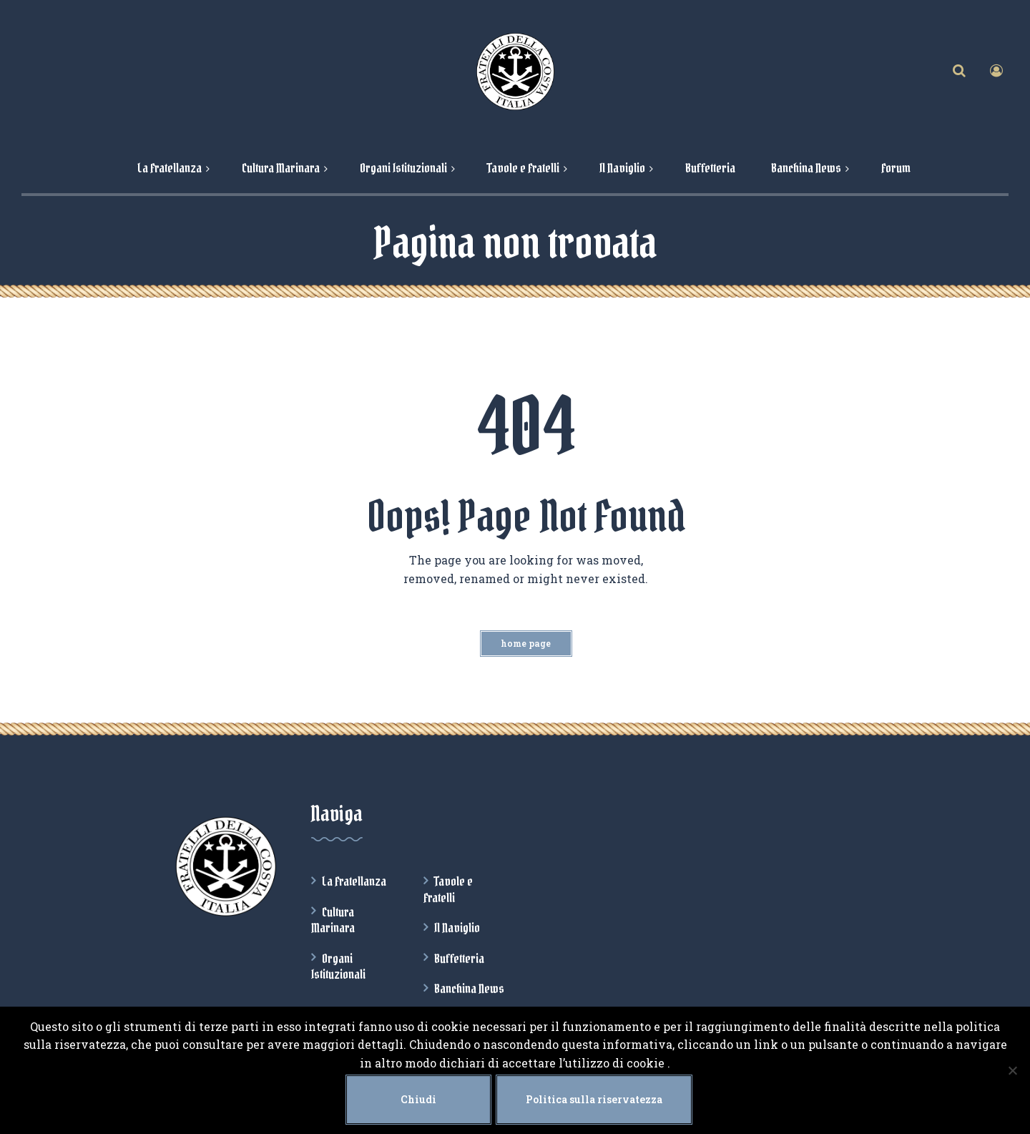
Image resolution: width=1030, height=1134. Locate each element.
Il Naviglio (457, 928)
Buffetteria (459, 959)
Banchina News (469, 989)
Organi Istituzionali (338, 966)
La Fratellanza (354, 881)
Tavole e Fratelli (448, 889)
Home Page (526, 643)
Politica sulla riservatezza (594, 1099)
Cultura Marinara (333, 920)
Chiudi (418, 1099)
